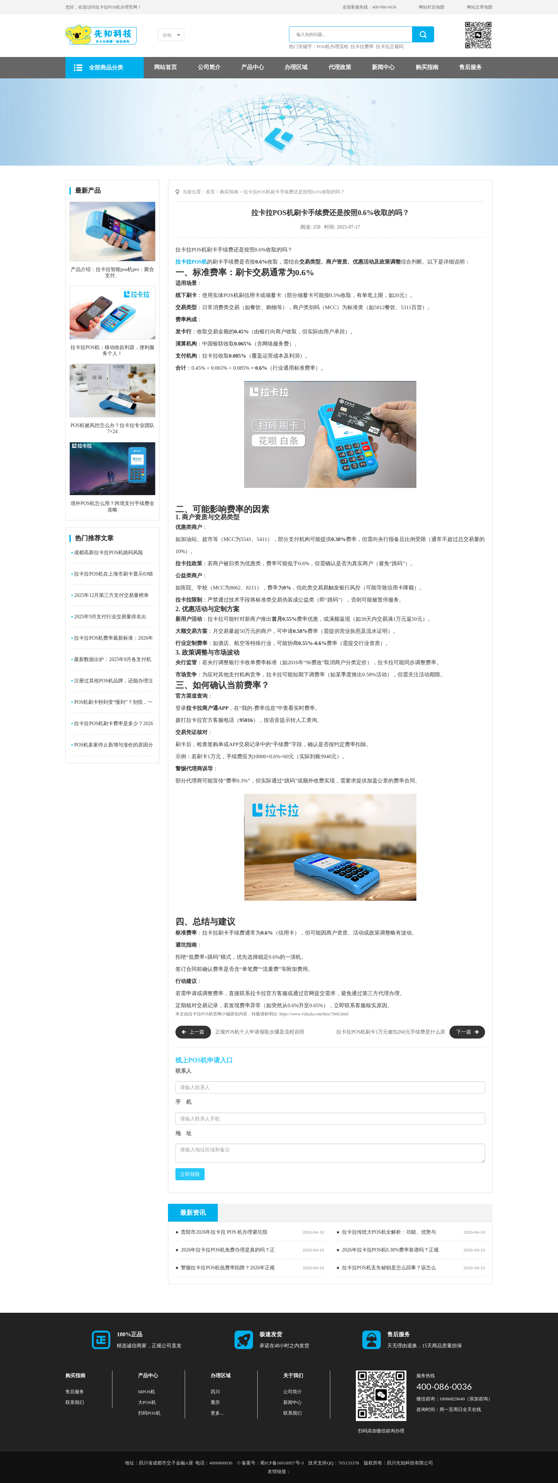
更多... (217, 1413)
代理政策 (339, 67)
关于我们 (293, 1375)
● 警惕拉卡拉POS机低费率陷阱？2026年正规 (225, 1267)
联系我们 (74, 1402)
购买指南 (427, 67)
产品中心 (252, 67)
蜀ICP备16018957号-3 (282, 1463)
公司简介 (209, 67)
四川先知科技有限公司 (410, 1463)
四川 (215, 1391)
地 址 (183, 1133)
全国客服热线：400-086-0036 (369, 7)
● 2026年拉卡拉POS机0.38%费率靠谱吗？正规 (387, 1250)
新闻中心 (383, 67)
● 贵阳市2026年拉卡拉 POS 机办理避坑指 (221, 1232)
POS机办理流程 (332, 46)
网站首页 (165, 67)
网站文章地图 (480, 7)
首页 (210, 191)
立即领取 (190, 1174)
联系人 (183, 1071)
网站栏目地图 (431, 7)
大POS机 (147, 1402)
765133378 (348, 1463)
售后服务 (470, 67)
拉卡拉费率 (362, 46)
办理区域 (296, 67)
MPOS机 (146, 1391)
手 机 (183, 1102)
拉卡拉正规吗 (390, 46)
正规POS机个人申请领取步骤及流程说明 (259, 1032)
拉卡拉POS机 (191, 262)
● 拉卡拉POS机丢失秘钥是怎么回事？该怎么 (386, 1267)
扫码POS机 (149, 1413)
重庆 (215, 1402)
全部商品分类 (106, 67)
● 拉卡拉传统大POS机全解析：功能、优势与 (386, 1232)
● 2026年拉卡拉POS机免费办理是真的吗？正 (225, 1250)
